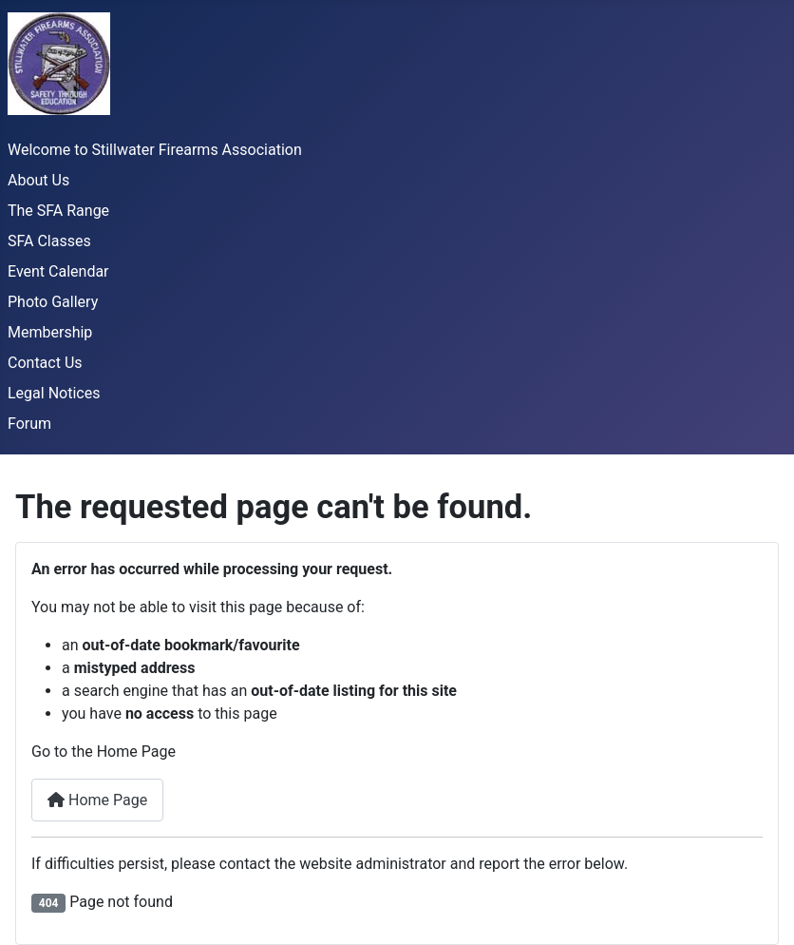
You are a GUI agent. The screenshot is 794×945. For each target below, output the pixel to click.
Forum (29, 424)
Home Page (97, 800)
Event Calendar (58, 271)
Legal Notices (54, 393)
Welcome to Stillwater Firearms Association (155, 150)
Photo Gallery (53, 302)
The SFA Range (58, 211)
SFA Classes (49, 241)
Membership (50, 332)
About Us (38, 180)
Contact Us (45, 363)
